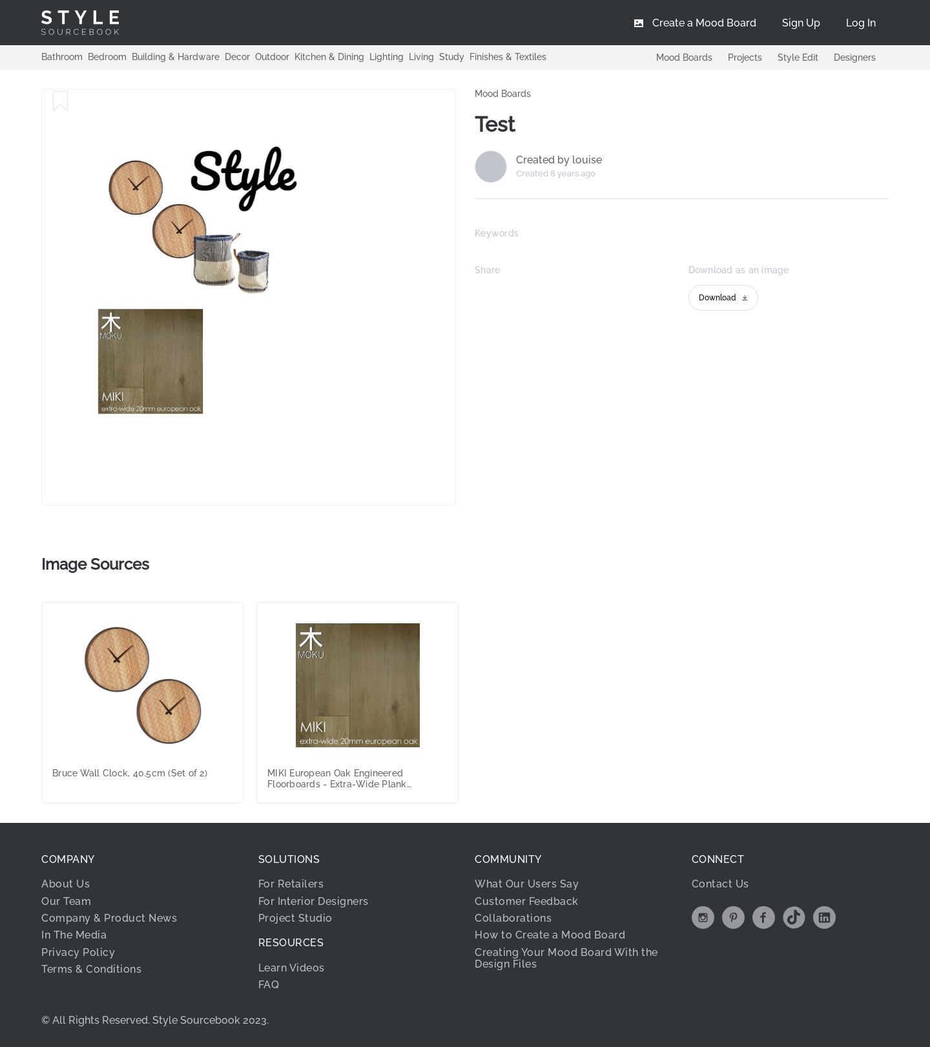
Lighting (386, 57)
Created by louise (559, 160)
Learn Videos (291, 968)
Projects (745, 57)
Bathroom (62, 57)
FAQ (269, 985)
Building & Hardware (176, 57)
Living (421, 57)
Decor (237, 57)
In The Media (74, 935)
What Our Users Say (527, 884)
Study (451, 57)
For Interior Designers (313, 901)
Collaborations (513, 918)
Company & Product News (109, 918)
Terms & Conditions (91, 969)
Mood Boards (684, 57)
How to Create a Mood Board (550, 935)
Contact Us (720, 884)
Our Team (66, 901)
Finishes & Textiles (508, 57)
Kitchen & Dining (329, 57)
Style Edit (798, 57)
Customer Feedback (527, 901)
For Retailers (291, 884)
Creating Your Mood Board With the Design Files (566, 958)
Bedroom (107, 57)
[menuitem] (861, 23)
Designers (855, 57)
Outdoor (272, 57)
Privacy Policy (78, 952)
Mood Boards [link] (503, 93)
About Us (65, 884)
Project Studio (295, 918)
